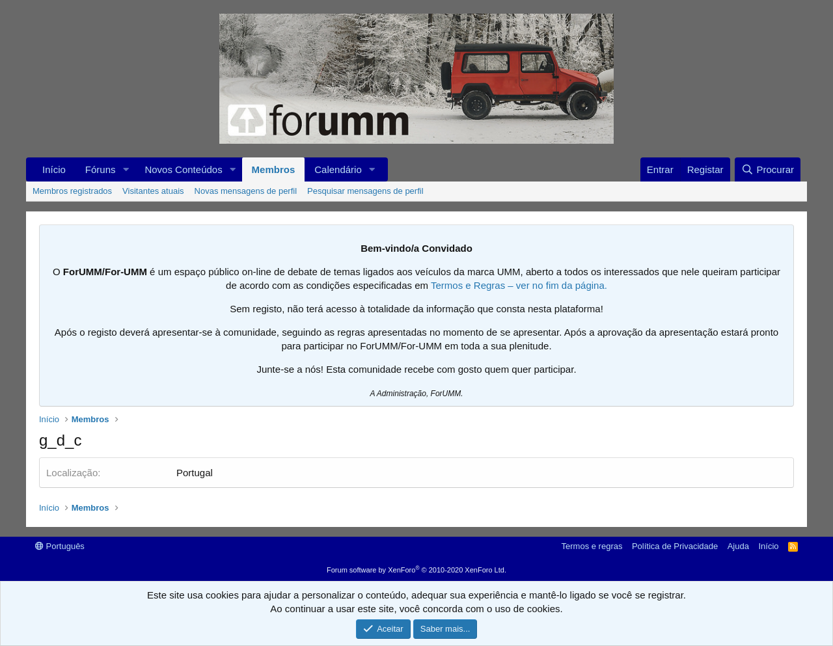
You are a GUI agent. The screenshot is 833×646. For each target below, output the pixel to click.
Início (54, 169)
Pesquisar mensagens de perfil (365, 191)
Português (60, 546)
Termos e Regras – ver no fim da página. (519, 285)
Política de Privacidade (675, 546)
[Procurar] (767, 169)
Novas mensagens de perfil (246, 191)
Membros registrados (72, 191)
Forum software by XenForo (416, 570)
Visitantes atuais (153, 191)
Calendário (338, 169)
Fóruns (100, 169)
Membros (273, 169)
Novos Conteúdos (183, 169)
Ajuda (738, 546)
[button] (125, 169)
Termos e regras (592, 546)
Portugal (194, 472)
